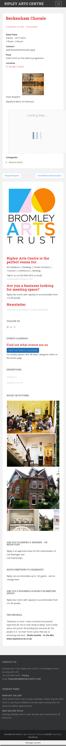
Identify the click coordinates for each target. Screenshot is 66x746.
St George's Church (15, 66)
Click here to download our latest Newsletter (27, 309)
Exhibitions (12, 377)
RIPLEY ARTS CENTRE (24, 3)
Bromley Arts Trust (12, 734)
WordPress (33, 737)
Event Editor (32, 26)
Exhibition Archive (15, 382)
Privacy (25, 675)
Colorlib (48, 734)
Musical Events (16, 162)
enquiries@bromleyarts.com (20, 279)
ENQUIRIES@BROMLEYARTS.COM (24, 678)
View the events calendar (23, 350)
